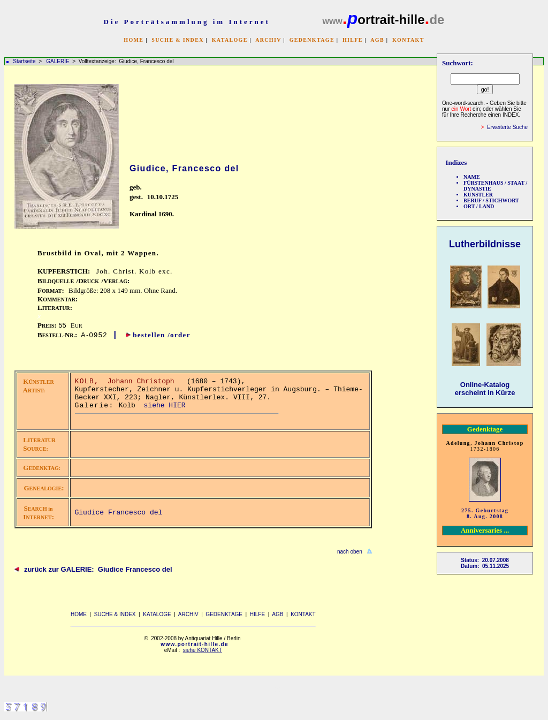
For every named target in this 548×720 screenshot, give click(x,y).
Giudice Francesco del (119, 513)
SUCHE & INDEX (177, 40)
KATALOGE (230, 40)
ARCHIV (268, 40)
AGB (377, 40)
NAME (471, 177)
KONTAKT (408, 40)
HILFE (352, 40)
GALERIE (58, 61)
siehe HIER (165, 405)
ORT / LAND (478, 206)
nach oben (349, 552)
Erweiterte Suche (507, 127)
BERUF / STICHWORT (491, 200)
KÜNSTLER (478, 195)
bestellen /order (162, 335)
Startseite (24, 61)
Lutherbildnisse (485, 244)
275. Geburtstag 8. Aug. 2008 (484, 513)
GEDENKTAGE (312, 40)
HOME (133, 40)
